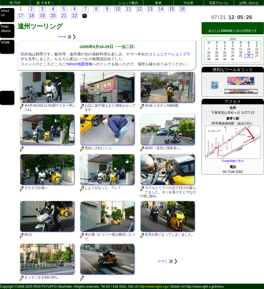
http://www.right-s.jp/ (154, 286)
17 (20, 15)
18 (31, 15)
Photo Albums (6, 29)
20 (53, 15)
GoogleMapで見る (233, 160)
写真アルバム (218, 3)
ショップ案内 (128, 3)
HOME (5, 42)
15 (171, 9)
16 (182, 9)
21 (63, 15)
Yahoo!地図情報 (79, 64)
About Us (5, 13)
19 (42, 15)
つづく (167, 261)
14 (160, 9)
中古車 (188, 3)
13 (150, 9)
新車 (158, 3)
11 (128, 9)
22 (74, 15)
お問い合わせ (249, 3)
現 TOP (15, 3)
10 (117, 9)
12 (139, 9)
